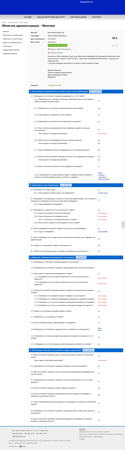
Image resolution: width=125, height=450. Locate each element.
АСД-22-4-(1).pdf (56, 53)
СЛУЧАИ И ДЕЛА (78, 17)
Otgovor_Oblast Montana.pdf (60, 49)
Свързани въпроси (10, 53)
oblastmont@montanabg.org (57, 36)
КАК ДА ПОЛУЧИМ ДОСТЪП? (51, 17)
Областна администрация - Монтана (28, 25)
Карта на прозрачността (12, 42)
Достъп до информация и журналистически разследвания (101, 434)
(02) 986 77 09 (41, 433)
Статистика (7, 46)
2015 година (24, 22)
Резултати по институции (12, 39)
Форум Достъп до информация (91, 436)
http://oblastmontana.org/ (56, 32)
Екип (10, 443)
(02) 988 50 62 (17, 433)
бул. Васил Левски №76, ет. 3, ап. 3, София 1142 (30, 430)
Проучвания (13, 22)
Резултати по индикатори (13, 35)
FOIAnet (82, 439)
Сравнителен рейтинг (11, 50)
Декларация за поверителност (26, 443)
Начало (4, 22)
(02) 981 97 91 (29, 433)
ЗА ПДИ (27, 17)
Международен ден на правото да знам (94, 432)
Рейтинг (6, 31)
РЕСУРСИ (96, 17)
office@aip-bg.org (18, 436)
